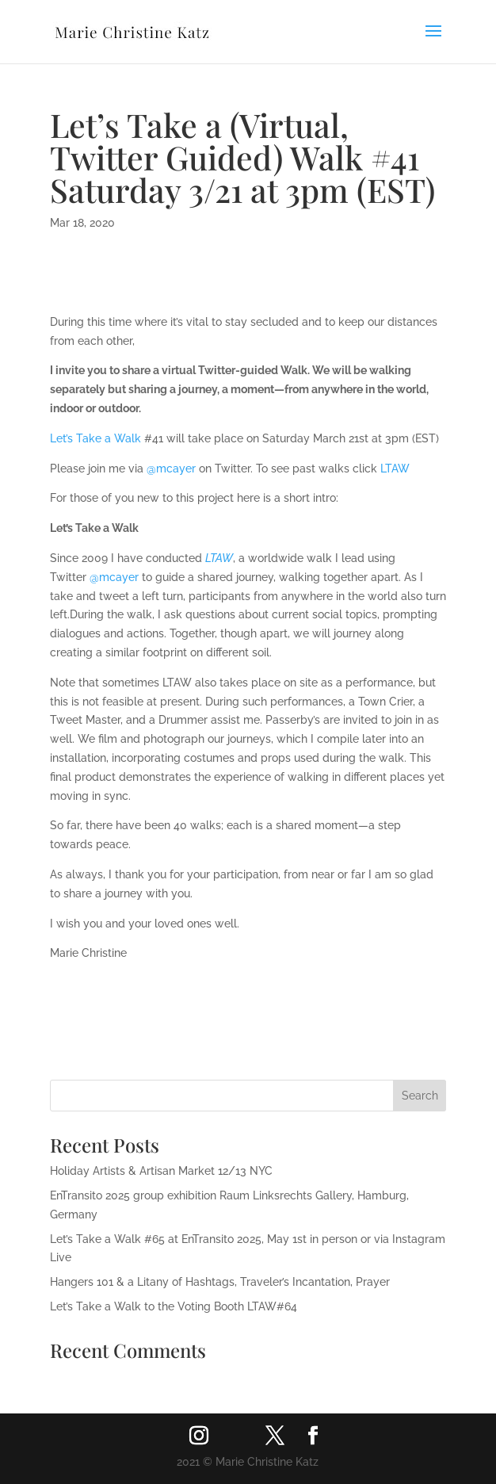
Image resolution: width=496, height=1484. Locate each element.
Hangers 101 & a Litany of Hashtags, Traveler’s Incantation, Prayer (220, 1282)
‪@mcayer (171, 468)
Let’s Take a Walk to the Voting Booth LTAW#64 (173, 1306)
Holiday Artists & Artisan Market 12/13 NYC (161, 1171)
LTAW (395, 468)
